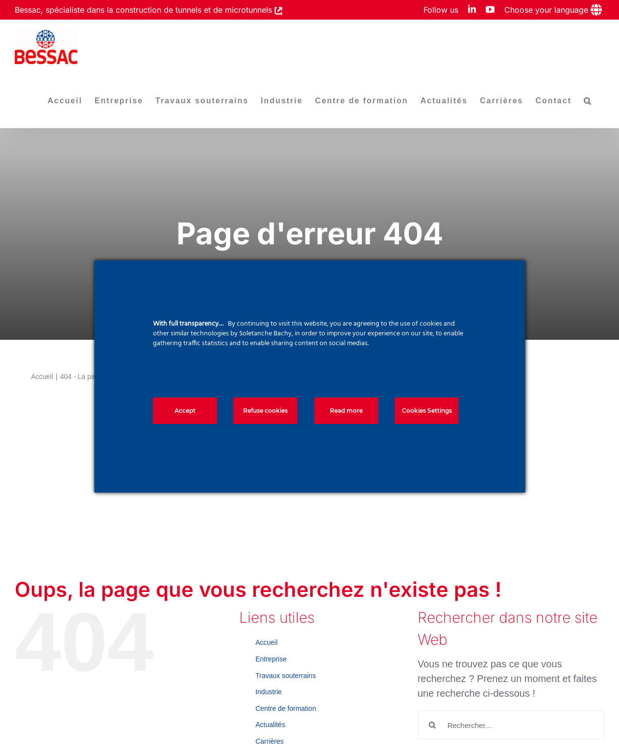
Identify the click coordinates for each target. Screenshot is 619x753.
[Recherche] (432, 725)
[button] (588, 101)
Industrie (268, 692)
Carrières (269, 741)
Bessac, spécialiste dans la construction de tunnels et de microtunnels (144, 10)
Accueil (266, 642)
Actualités (270, 725)
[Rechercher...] (511, 725)
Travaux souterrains (285, 676)
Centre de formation (285, 708)
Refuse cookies (265, 410)
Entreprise (271, 659)
